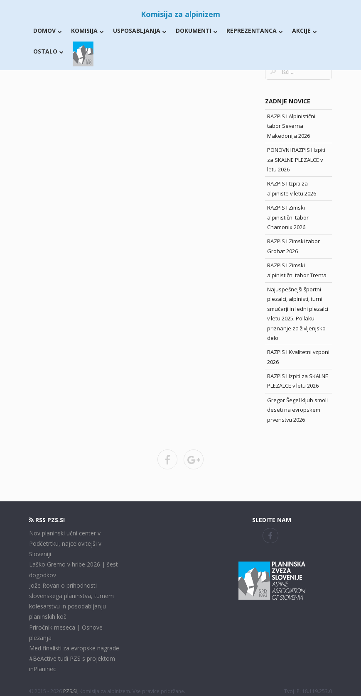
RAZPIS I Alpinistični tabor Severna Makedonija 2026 (291, 125)
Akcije (304, 30)
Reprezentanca (254, 30)
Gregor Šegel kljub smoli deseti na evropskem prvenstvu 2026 (297, 409)
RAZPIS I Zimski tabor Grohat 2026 (293, 245)
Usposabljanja (140, 30)
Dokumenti (197, 30)
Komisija (87, 30)
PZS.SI (70, 691)
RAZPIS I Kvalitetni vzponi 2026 (298, 356)
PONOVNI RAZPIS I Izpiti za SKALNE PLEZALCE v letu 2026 (296, 159)
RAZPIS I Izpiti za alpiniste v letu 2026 (291, 188)
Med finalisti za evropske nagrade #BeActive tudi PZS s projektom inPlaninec (74, 658)
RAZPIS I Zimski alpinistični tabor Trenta (297, 269)
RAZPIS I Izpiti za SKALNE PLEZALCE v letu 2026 (297, 380)
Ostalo (48, 51)
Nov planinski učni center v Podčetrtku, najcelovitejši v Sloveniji (65, 543)
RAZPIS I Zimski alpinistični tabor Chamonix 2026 (288, 217)
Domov (47, 30)
